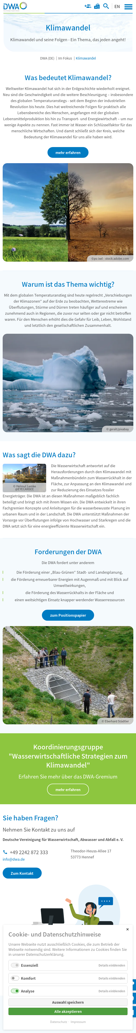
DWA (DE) (47, 58)
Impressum (78, 1022)
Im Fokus (65, 58)
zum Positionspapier (68, 615)
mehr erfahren (68, 152)
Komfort (28, 978)
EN (117, 6)
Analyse (27, 991)
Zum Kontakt (22, 873)
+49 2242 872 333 (29, 851)
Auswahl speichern (68, 1002)
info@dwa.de (14, 859)
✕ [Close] (127, 929)
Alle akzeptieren (68, 1011)
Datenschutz (58, 1022)
